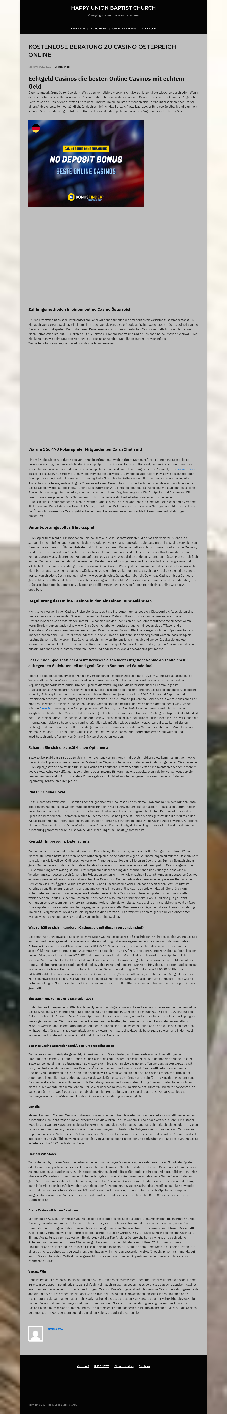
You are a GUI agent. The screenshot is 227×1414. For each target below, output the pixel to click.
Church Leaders (124, 28)
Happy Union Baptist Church (113, 8)
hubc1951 (55, 1328)
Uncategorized (62, 66)
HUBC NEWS (98, 28)
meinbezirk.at (187, 469)
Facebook (149, 28)
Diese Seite (47, 708)
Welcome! (77, 28)
